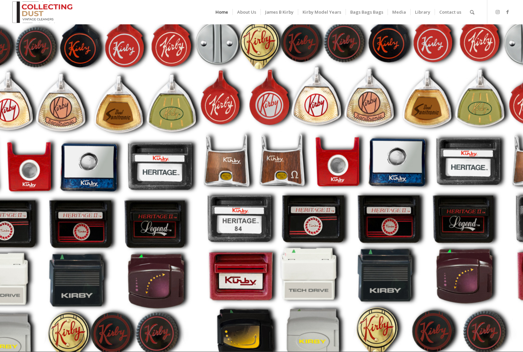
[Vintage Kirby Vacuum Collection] (42, 12)
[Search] (472, 12)
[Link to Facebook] (508, 12)
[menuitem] (221, 12)
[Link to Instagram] (498, 12)
